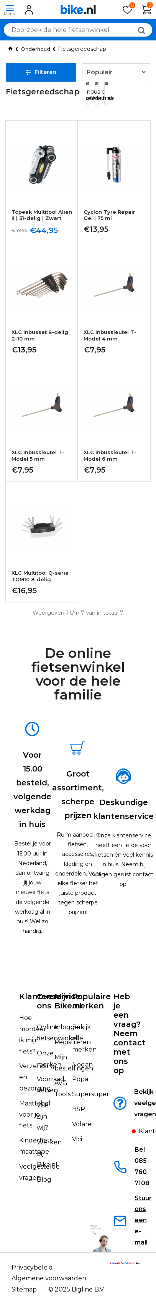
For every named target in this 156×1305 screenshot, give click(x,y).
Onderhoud (35, 49)
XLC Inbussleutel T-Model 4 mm (110, 336)
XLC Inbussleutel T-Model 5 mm (37, 456)
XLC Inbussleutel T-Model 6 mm (110, 456)
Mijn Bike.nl (68, 1001)
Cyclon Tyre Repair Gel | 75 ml (109, 215)
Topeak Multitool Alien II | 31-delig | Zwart (41, 215)
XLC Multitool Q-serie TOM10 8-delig (40, 576)
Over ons (46, 1001)
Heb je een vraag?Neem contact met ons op (129, 1033)
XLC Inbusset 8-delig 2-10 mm (39, 336)
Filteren (41, 72)
